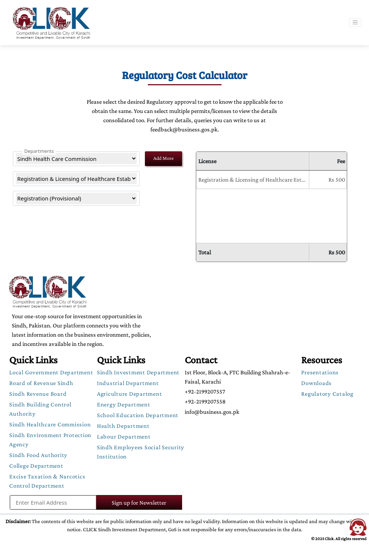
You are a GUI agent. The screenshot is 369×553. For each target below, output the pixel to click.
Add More (163, 158)
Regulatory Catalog (327, 393)
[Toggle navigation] (355, 22)
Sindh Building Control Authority (40, 409)
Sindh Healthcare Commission (50, 424)
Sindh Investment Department (138, 372)
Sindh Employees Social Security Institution (140, 452)
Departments (39, 151)
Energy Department (123, 404)
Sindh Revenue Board (37, 393)
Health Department (123, 425)
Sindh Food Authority (38, 454)
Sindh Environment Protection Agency (50, 440)
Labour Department (124, 436)
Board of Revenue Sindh (41, 383)
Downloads (316, 383)
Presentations (320, 372)
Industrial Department (128, 383)
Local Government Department (51, 372)
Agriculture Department (129, 393)
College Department (36, 465)
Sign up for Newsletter (130, 502)
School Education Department (137, 415)
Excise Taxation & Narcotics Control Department (47, 481)
